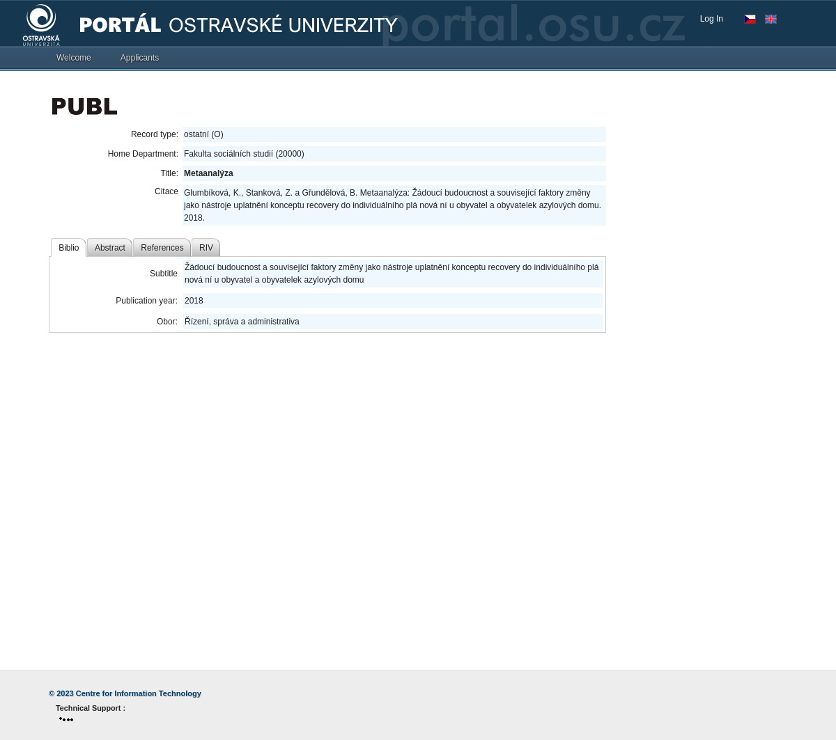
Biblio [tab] (69, 248)
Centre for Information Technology (138, 693)
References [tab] (162, 248)
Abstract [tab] (110, 248)
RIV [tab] (206, 248)
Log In (711, 19)
